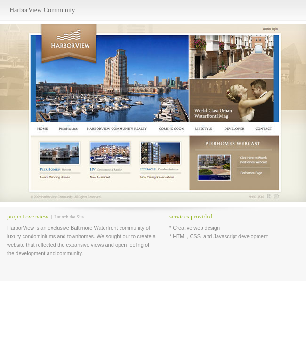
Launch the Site (69, 216)
